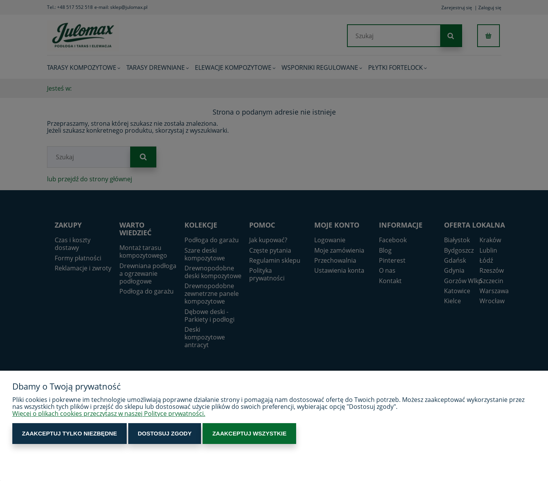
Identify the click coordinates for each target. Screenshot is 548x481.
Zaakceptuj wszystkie (249, 433)
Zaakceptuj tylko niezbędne (69, 433)
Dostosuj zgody (165, 433)
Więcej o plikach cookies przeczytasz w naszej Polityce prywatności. (108, 413)
